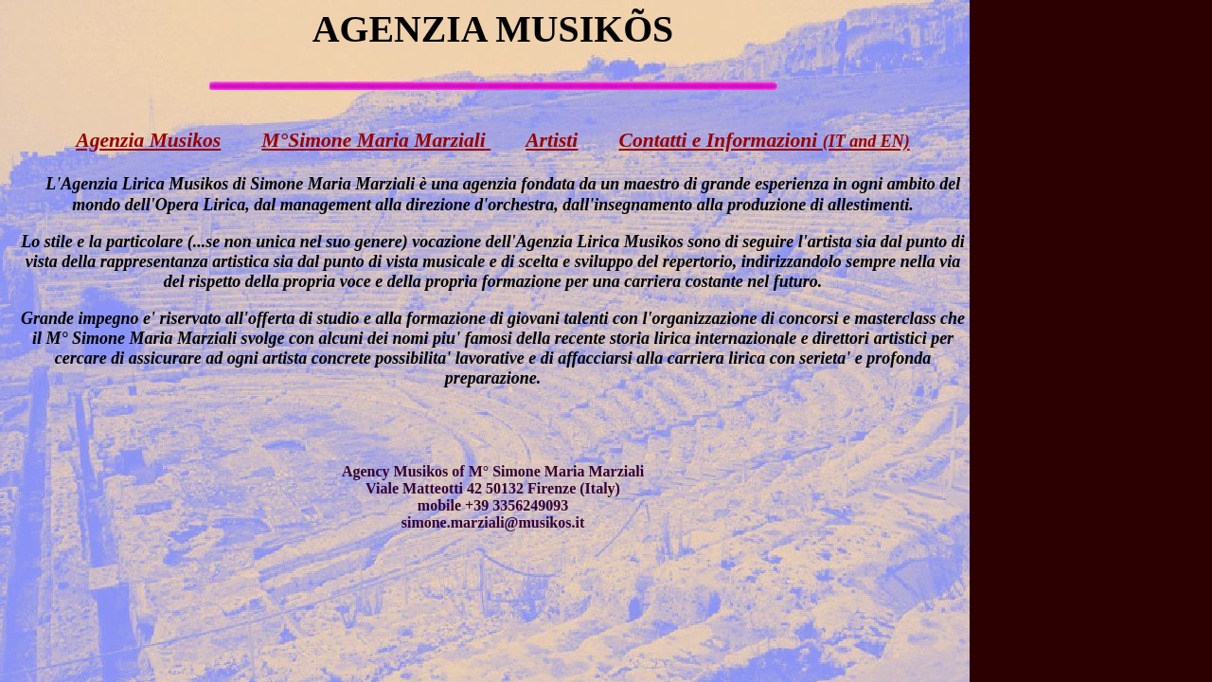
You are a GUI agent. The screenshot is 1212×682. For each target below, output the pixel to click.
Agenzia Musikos (148, 140)
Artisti (552, 140)
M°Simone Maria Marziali (375, 140)
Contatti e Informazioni (764, 140)
